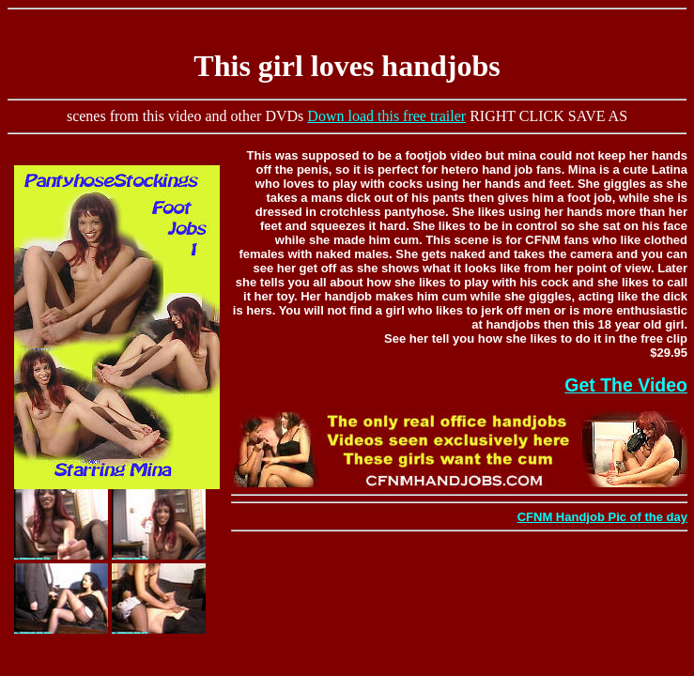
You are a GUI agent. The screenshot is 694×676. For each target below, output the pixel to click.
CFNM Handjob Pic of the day (602, 517)
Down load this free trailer (386, 116)
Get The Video (625, 385)
